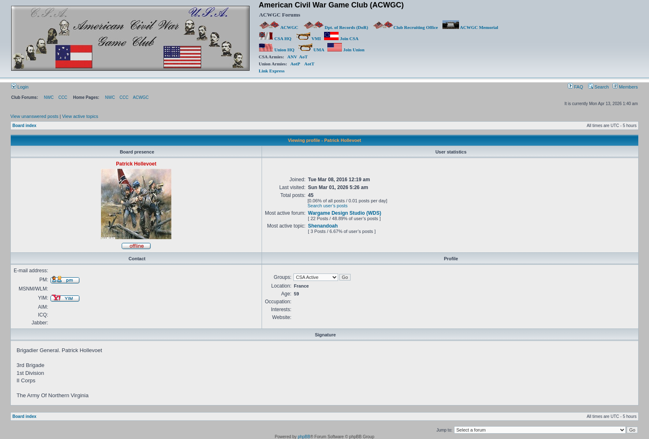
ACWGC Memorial (470, 27)
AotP (295, 63)
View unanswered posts (34, 116)
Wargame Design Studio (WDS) (344, 213)
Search (598, 86)
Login (20, 86)
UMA (311, 49)
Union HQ (276, 49)
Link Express (271, 70)
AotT (309, 63)
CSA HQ (275, 38)
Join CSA (341, 38)
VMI (308, 38)
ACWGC (279, 27)
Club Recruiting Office (405, 27)
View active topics (80, 116)
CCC (62, 97)
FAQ (575, 86)
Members (625, 86)
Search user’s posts (328, 205)
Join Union (346, 49)
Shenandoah (323, 226)
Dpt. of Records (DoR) (335, 27)
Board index (24, 125)
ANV (292, 56)
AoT (303, 56)
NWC (49, 97)
